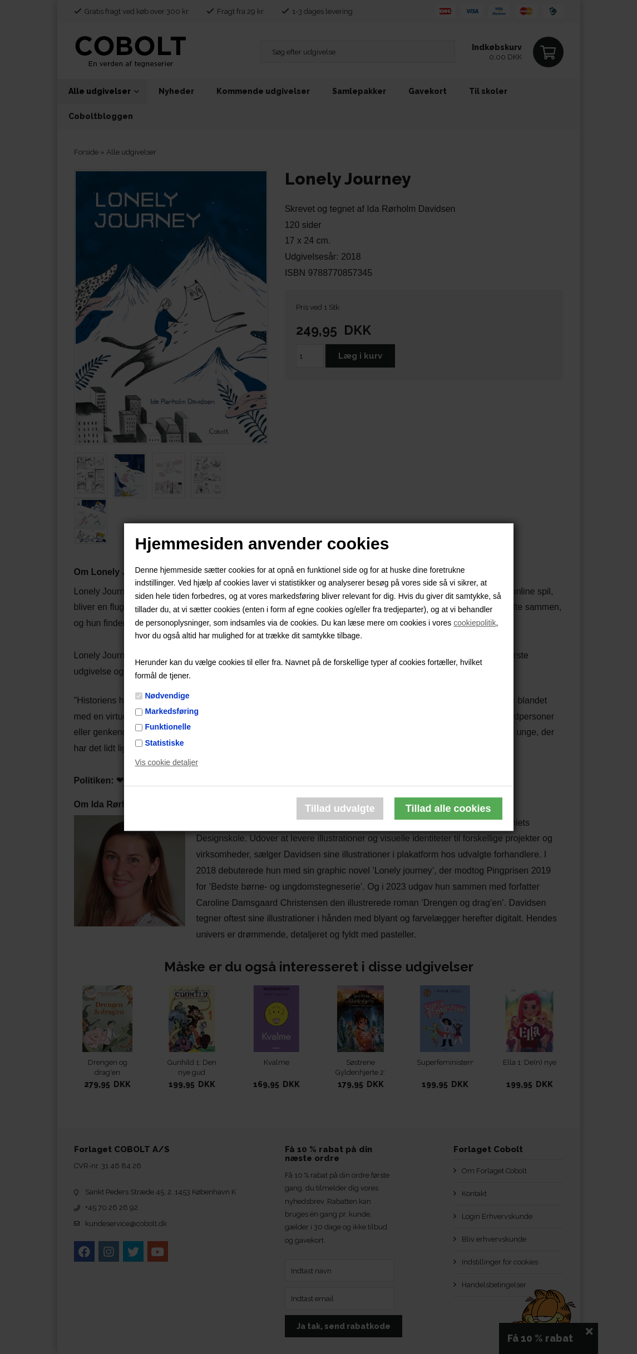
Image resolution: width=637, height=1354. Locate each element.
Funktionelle (168, 727)
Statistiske (164, 742)
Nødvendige (167, 695)
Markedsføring (172, 711)
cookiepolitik (474, 622)
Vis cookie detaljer (166, 762)
